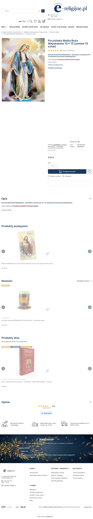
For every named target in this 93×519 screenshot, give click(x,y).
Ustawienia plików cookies (38, 475)
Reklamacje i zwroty (57, 472)
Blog (31, 500)
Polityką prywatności (29, 456)
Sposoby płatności (57, 481)
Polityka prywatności (36, 492)
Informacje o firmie (36, 498)
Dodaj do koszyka (69, 171)
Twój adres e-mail (23, 448)
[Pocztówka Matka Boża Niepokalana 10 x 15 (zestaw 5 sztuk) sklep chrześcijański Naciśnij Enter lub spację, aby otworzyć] (23, 70)
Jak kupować (34, 472)
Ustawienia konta (78, 475)
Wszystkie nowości (84, 281)
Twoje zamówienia (79, 472)
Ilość (49, 163)
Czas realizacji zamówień (59, 478)
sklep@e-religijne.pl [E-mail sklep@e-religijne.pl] (56, 19)
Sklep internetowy (44, 516)
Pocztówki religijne (54, 32)
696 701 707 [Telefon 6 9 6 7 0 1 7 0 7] (54, 15)
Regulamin (29, 455)
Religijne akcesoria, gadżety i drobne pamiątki (35, 32)
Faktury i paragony (57, 475)
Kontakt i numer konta (37, 495)
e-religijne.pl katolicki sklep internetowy (11, 32)
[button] (43, 10)
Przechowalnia (77, 478)
